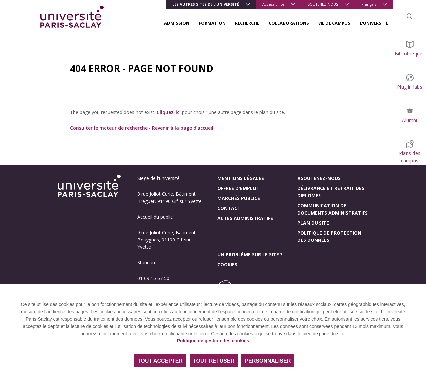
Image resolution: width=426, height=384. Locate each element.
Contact (229, 208)
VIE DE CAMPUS (334, 23)
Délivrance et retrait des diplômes (330, 192)
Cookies (227, 264)
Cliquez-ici (169, 112)
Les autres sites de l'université (205, 4)
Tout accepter (160, 361)
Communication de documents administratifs (332, 209)
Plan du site (313, 223)
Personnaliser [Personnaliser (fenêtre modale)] (268, 361)
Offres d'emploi (237, 188)
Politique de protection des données (329, 236)
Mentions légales (240, 178)
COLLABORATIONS (289, 23)
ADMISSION (176, 23)
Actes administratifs (245, 218)
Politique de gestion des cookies (213, 340)
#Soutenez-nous (319, 178)
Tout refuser (213, 361)
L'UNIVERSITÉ (374, 23)
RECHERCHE (247, 23)
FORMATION (212, 23)
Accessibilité (273, 4)
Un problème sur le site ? (250, 254)
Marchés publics (238, 198)
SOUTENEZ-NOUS (323, 4)
